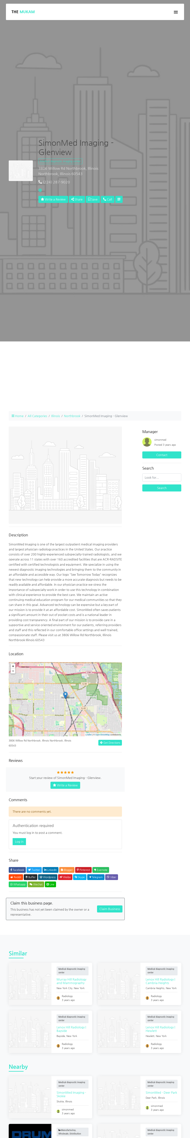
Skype (80, 877)
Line (50, 884)
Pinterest (83, 869)
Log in (19, 841)
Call (107, 199)
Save (93, 199)
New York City (65, 988)
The (23, 12)
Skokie (60, 1101)
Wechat (36, 884)
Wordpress (48, 877)
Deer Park (151, 1097)
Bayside (61, 1036)
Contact (161, 455)
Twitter (34, 869)
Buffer (30, 877)
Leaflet (89, 735)
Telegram (96, 877)
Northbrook (72, 416)
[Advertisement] (95, 382)
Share (77, 199)
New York (79, 988)
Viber (111, 877)
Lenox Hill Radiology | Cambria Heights (161, 981)
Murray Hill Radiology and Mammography (72, 981)
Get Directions (110, 742)
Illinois (55, 416)
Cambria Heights (155, 988)
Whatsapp (17, 884)
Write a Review (53, 199)
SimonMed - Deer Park (161, 1092)
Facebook (17, 869)
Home (18, 416)
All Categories (37, 416)
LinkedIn (50, 869)
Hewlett (150, 1036)
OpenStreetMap (102, 735)
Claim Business (109, 909)
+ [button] (13, 666)
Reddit (15, 877)
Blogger (67, 869)
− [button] (13, 671)
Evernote (100, 869)
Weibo (65, 877)
